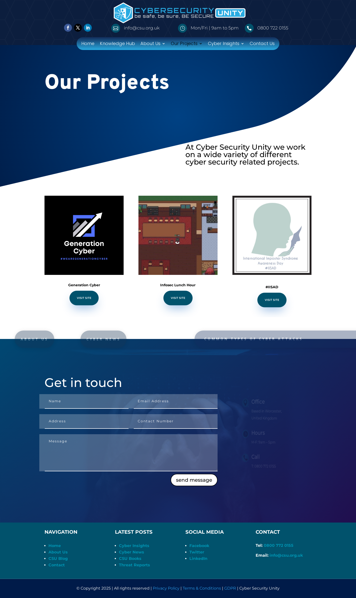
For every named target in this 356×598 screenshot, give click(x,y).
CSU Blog (58, 558)
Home (87, 44)
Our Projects (184, 44)
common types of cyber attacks (259, 338)
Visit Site (84, 298)
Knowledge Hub (117, 44)
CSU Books (130, 558)
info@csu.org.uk (286, 555)
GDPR (230, 588)
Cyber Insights (223, 44)
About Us (150, 44)
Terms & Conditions (202, 588)
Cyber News (131, 552)
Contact (56, 565)
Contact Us (262, 44)
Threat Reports (134, 565)
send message (194, 480)
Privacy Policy (166, 588)
